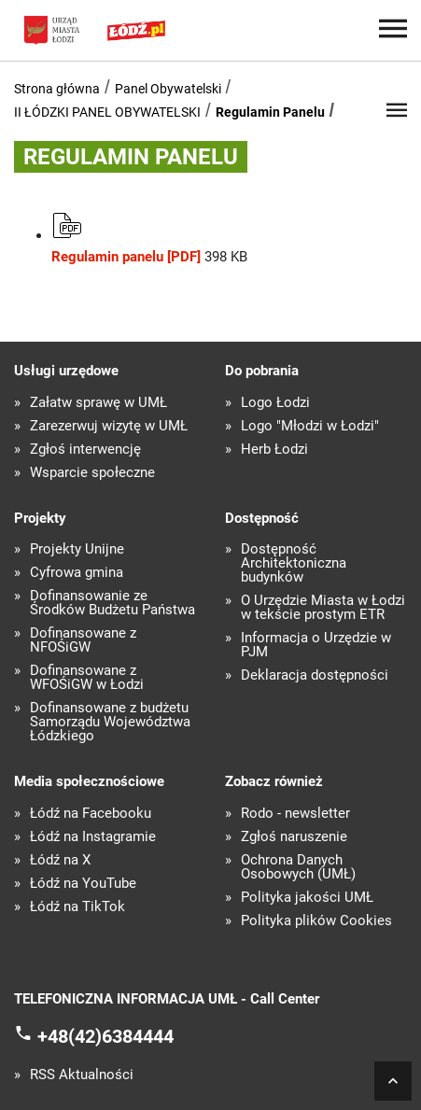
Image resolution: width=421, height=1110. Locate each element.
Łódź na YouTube (83, 884)
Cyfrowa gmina (76, 573)
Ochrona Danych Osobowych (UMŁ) (298, 867)
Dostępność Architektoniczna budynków (293, 563)
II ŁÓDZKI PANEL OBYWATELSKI (107, 112)
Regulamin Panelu (270, 112)
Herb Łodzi (274, 450)
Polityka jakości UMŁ (307, 898)
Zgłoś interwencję (85, 450)
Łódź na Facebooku (90, 814)
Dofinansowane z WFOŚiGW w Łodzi (87, 678)
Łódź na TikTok (77, 907)
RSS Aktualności (81, 1075)
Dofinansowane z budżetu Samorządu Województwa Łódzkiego (110, 722)
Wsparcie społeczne (92, 473)
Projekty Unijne (77, 549)
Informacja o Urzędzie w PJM (316, 645)
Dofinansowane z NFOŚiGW (83, 640)
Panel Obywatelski (168, 88)
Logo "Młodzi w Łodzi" (310, 426)
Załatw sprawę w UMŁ (98, 403)
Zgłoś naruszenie (294, 837)
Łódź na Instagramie (93, 837)
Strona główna (57, 88)
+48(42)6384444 (105, 1036)
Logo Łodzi (275, 403)
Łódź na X (60, 860)
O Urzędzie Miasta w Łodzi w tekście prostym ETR (323, 608)
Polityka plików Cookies (316, 921)
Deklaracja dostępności (314, 675)
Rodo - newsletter (295, 814)
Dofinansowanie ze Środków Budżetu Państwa (112, 603)
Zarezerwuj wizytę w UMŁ (109, 426)
